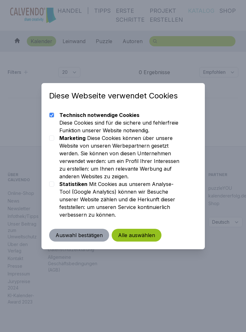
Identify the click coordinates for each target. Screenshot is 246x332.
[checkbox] (51, 115)
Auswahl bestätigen (79, 235)
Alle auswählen (136, 235)
